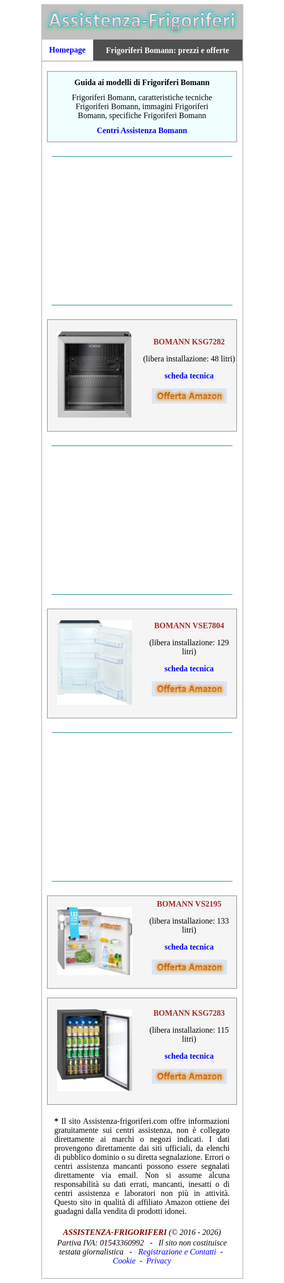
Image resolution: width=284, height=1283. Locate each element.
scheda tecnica (188, 375)
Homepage (67, 50)
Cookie (124, 1260)
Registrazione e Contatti (177, 1251)
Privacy (158, 1260)
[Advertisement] (142, 231)
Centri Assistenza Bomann (142, 130)
